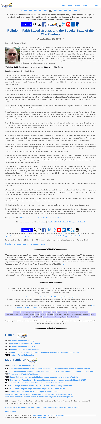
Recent (77, 6)
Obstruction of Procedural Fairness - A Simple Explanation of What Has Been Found (44, 352)
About (84, 6)
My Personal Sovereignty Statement (24, 349)
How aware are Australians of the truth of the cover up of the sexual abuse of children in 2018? (47, 380)
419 (30, 10)
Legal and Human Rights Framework (25, 343)
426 (65, 10)
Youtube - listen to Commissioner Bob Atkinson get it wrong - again (50, 297)
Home (96, 6)
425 (60, 10)
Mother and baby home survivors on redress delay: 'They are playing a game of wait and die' (39, 394)
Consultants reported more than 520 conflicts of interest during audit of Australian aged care (39, 397)
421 (40, 10)
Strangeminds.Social (77, 222)
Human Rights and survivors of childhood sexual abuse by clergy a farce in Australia (43, 377)
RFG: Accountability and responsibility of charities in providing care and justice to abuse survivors (49, 368)
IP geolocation (43, 417)
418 (25, 10)
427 (70, 10)
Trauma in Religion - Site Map (43, 415)
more (63, 264)
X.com (27, 222)
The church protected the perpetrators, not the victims (25, 244)
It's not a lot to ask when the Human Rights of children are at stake (36, 392)
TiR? (90, 6)
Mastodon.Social (61, 222)
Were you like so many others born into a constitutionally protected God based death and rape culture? (43, 407)
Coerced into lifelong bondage (22, 341)
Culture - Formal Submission (22, 355)
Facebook (42, 222)
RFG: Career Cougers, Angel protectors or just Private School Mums (37, 389)
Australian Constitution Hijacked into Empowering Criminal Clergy (36, 383)
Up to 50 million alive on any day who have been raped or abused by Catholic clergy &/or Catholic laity (43, 236)
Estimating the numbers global (21, 365)
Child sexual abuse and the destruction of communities (40, 218)
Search (70, 6)
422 (45, 10)
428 (75, 10)
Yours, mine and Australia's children (23, 374)
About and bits (10, 411)
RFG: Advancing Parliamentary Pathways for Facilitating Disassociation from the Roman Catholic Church (52, 371)
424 (55, 10)
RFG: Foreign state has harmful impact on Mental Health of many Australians (40, 386)
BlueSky (50, 222)
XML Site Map (59, 415)
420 (35, 10)
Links (64, 6)
